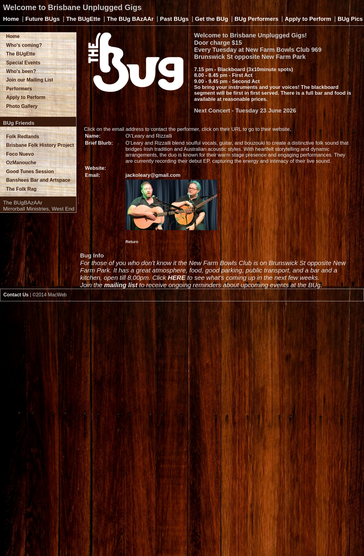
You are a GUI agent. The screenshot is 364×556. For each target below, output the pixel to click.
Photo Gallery (22, 106)
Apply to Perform (308, 19)
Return (131, 241)
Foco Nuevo (20, 154)
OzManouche (21, 162)
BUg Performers (256, 19)
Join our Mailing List (29, 79)
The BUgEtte (83, 19)
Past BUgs (174, 19)
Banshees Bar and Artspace (38, 180)
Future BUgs (42, 19)
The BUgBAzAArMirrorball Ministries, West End (38, 206)
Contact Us (15, 294)
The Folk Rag (21, 189)
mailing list (120, 284)
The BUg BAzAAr (130, 19)
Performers (19, 88)
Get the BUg (211, 19)
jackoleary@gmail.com (152, 175)
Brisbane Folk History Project (40, 145)
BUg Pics (350, 19)
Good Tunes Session (30, 171)
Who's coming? (24, 45)
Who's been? (21, 71)
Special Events (23, 62)
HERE (176, 277)
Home (11, 19)
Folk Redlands (22, 136)
